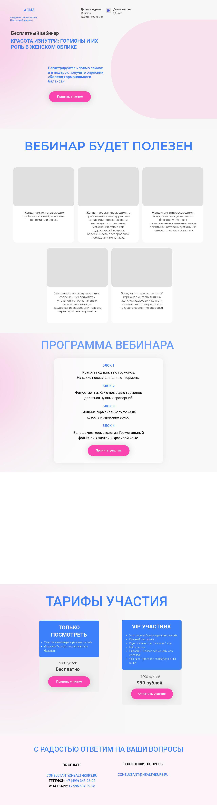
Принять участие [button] (73, 681)
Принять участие (74, 96)
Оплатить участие (155, 694)
